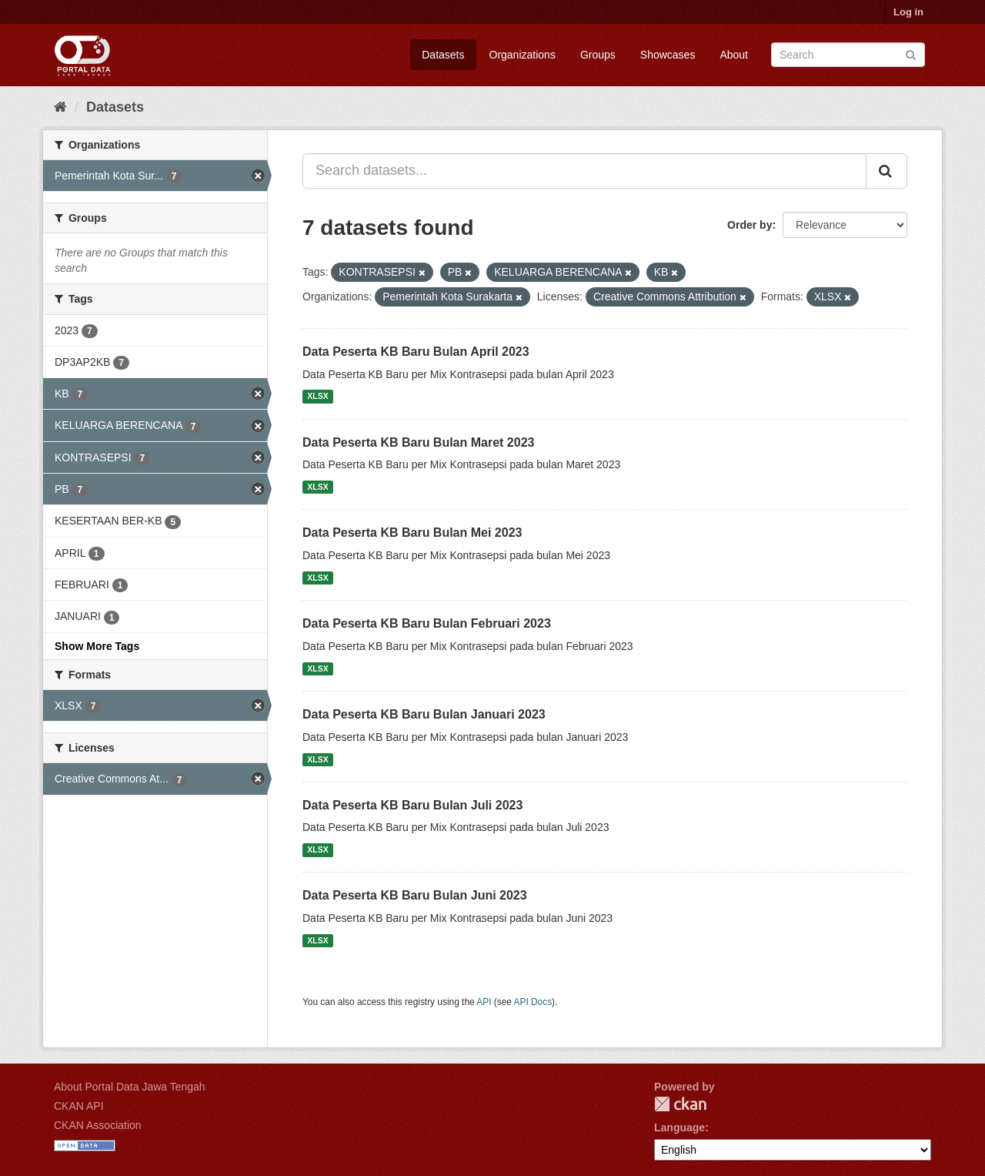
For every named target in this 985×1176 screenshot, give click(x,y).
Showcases (668, 55)
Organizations (522, 55)
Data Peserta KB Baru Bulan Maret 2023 (418, 442)
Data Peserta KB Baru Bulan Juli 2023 (412, 805)
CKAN (680, 1104)
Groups (598, 55)
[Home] (60, 107)
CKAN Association (98, 1125)
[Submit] (910, 53)
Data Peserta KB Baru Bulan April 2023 (415, 351)
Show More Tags (97, 646)
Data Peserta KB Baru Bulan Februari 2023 (426, 623)
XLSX (317, 396)
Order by (749, 225)
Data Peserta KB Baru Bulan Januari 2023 (424, 714)
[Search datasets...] (584, 171)
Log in (908, 12)
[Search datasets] (848, 54)
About (734, 55)
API (483, 1002)
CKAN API (79, 1106)
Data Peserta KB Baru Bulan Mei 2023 (412, 532)
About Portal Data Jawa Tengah (129, 1087)
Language (679, 1127)
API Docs (533, 1002)
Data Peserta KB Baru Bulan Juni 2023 (414, 895)
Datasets (443, 55)
